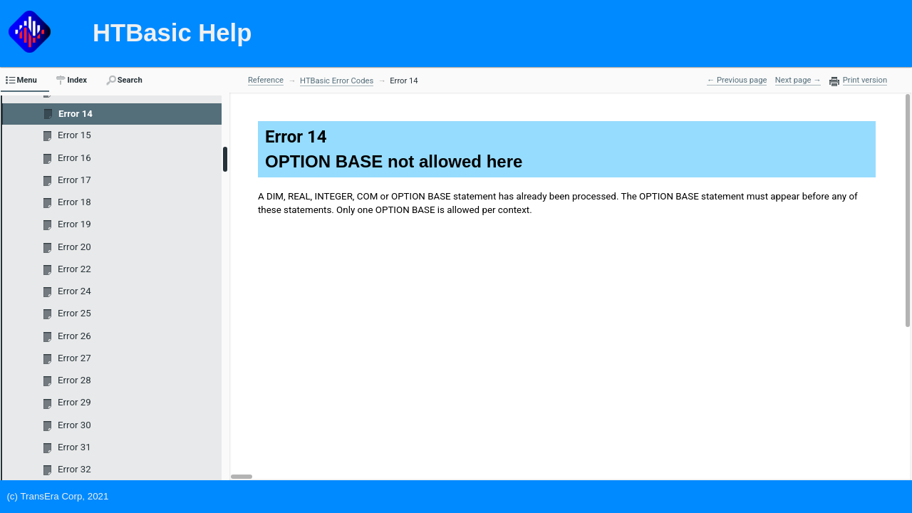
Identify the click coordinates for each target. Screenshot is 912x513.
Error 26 (74, 336)
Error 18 (74, 202)
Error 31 (74, 447)
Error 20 (74, 247)
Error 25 (74, 313)
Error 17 (74, 180)
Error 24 (74, 291)
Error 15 (74, 135)
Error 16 (74, 157)
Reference (266, 80)
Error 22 (74, 269)
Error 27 (74, 358)
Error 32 (74, 469)
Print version (865, 81)
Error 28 (74, 380)
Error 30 (74, 425)
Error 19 (74, 224)
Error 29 (74, 402)
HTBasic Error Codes (336, 81)
